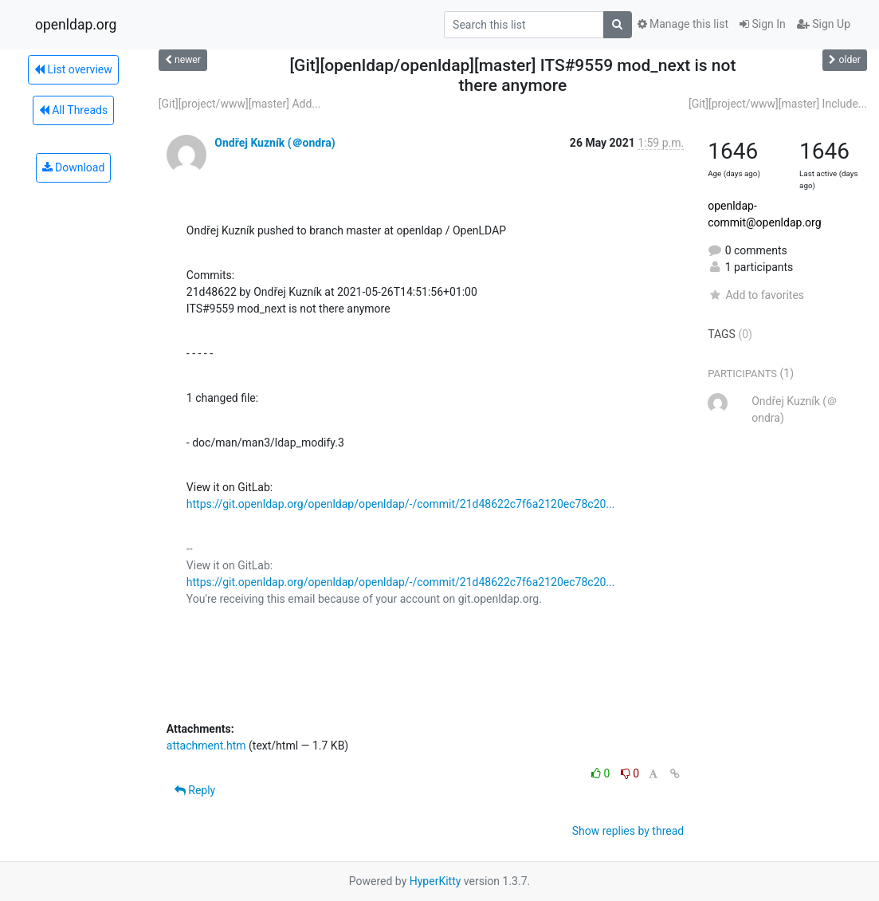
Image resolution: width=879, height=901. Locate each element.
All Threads (73, 110)
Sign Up (823, 24)
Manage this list (683, 24)
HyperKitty (435, 881)
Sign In (763, 24)
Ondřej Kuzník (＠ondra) (274, 142)
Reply (195, 790)
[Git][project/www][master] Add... (240, 103)
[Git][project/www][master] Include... (778, 103)
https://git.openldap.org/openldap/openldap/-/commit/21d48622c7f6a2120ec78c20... (400, 504)
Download (73, 167)
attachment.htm (206, 745)
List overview (73, 69)
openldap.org (75, 25)
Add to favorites (756, 295)
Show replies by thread (628, 830)
